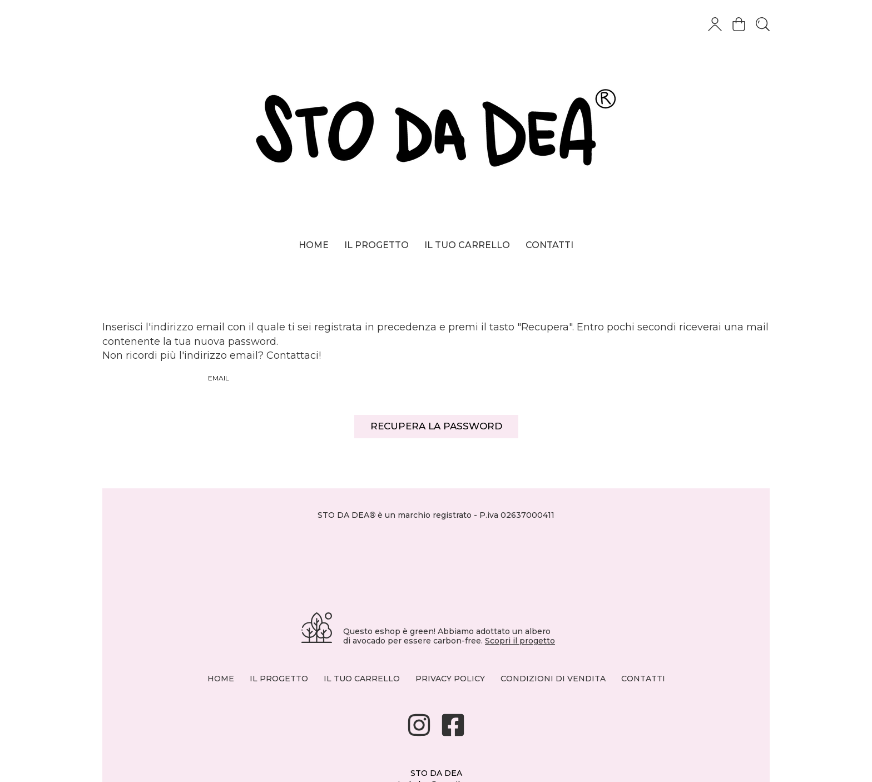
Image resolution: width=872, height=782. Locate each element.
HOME (220, 679)
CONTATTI (643, 679)
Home (314, 245)
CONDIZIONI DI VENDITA (553, 679)
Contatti (549, 245)
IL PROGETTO (279, 679)
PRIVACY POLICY (450, 679)
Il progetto (376, 245)
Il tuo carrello (467, 245)
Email (218, 378)
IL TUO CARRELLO (362, 679)
